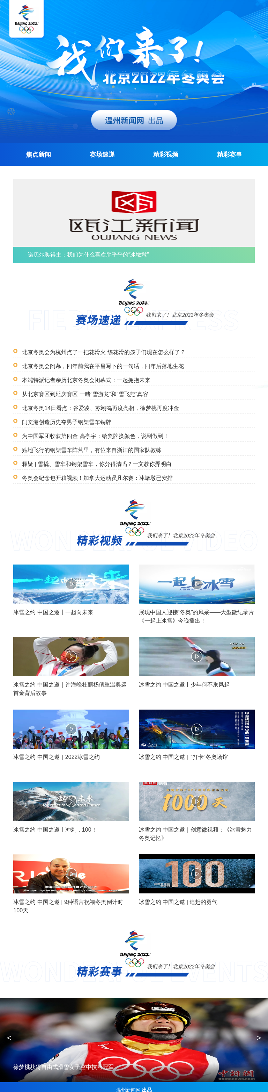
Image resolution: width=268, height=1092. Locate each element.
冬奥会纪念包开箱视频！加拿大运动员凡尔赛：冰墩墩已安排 (92, 471)
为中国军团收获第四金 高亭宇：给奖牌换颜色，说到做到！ (90, 429)
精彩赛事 (229, 152)
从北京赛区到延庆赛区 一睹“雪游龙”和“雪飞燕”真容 (81, 387)
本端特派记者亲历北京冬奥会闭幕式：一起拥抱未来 (82, 373)
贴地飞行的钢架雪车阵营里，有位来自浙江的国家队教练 (87, 443)
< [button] (9, 1031)
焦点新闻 (38, 152)
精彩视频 (166, 152)
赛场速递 (102, 152)
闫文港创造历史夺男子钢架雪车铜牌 (64, 415)
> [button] (258, 1031)
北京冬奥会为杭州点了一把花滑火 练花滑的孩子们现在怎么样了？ (98, 345)
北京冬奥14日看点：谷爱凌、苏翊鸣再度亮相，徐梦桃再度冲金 (95, 401)
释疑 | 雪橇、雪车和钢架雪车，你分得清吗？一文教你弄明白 (92, 457)
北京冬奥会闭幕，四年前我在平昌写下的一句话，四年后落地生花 (98, 359)
